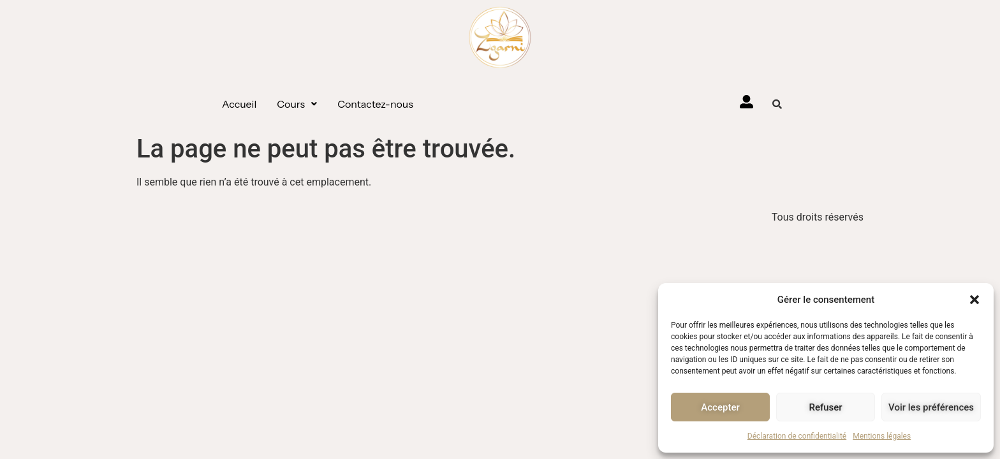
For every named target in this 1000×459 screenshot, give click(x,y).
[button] (974, 299)
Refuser (825, 407)
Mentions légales (882, 436)
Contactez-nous (375, 104)
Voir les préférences (931, 407)
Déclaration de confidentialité (796, 436)
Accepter (720, 407)
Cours (297, 104)
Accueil (239, 104)
